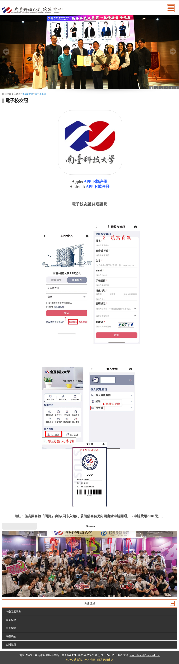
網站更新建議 (105, 659)
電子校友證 (40, 93)
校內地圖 (89, 659)
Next (173, 51)
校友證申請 (27, 93)
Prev (6, 51)
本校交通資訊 (74, 659)
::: (3, 90)
